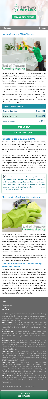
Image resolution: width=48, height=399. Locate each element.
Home (4, 301)
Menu (42, 28)
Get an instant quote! (24, 17)
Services (6, 28)
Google (4, 307)
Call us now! (24, 127)
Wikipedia (5, 309)
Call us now (24, 395)
